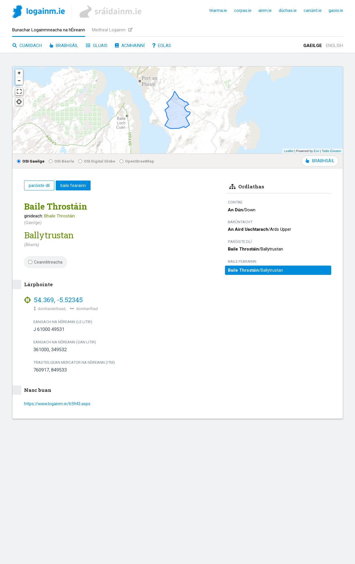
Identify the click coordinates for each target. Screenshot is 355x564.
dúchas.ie (288, 10)
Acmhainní (130, 45)
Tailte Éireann (331, 151)
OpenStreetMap (137, 161)
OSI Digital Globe (96, 161)
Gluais (96, 45)
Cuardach (27, 45)
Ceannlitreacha (45, 262)
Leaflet (288, 151)
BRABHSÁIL (319, 160)
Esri (316, 151)
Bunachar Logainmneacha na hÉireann (48, 30)
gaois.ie (336, 10)
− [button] (19, 81)
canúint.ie (313, 10)
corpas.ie (242, 10)
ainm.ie (265, 10)
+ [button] (19, 73)
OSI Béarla (61, 161)
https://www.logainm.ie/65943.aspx (57, 403)
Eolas (161, 45)
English (334, 45)
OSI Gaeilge (30, 161)
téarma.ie (218, 10)
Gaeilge (312, 45)
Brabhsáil (63, 45)
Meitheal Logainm (112, 30)
